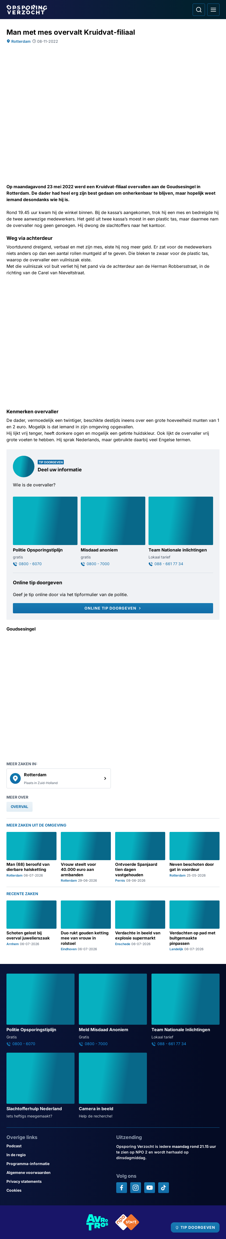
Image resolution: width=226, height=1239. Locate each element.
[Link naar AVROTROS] (97, 1222)
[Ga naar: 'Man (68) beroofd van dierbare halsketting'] (31, 857)
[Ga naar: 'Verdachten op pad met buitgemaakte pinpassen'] (195, 925)
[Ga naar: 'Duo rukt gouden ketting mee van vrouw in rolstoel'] (86, 925)
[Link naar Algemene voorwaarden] (58, 1172)
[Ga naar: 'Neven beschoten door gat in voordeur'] (195, 857)
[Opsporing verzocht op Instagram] (135, 1187)
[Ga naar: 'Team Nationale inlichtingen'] (181, 532)
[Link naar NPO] (127, 1222)
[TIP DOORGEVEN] (195, 1227)
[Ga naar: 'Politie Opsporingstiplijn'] (45, 532)
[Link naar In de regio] (58, 1154)
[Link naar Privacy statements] (58, 1181)
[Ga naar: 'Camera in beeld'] (113, 1086)
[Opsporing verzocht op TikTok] (163, 1187)
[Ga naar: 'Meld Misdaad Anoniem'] (113, 1010)
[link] (58, 778)
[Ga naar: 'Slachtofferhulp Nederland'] (40, 1086)
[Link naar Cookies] (58, 1190)
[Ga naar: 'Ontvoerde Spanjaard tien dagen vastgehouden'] (140, 857)
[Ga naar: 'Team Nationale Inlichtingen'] (185, 1010)
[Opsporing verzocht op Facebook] (121, 1187)
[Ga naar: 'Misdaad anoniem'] (113, 532)
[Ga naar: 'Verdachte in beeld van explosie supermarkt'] (140, 925)
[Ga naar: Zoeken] (199, 9)
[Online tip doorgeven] (113, 608)
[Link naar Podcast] (58, 1146)
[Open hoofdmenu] (213, 9)
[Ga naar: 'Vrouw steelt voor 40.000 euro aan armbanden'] (86, 857)
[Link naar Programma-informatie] (58, 1163)
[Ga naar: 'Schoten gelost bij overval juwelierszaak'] (31, 925)
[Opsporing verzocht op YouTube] (149, 1187)
